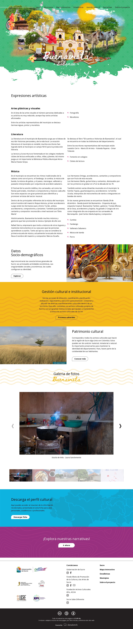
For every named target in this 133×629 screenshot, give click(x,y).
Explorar (17, 276)
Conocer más (80, 359)
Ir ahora (66, 545)
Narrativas (107, 7)
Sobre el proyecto (122, 7)
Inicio (38, 7)
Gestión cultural (93, 7)
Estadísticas (78, 7)
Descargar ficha (20, 517)
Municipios (48, 7)
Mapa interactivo (63, 7)
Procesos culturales (66, 317)
